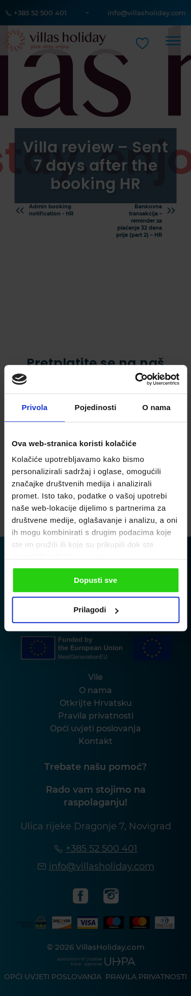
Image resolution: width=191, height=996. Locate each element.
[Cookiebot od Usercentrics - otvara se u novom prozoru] (136, 379)
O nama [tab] (156, 407)
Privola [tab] (34, 407)
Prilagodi (95, 610)
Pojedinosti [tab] (96, 407)
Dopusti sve (95, 580)
